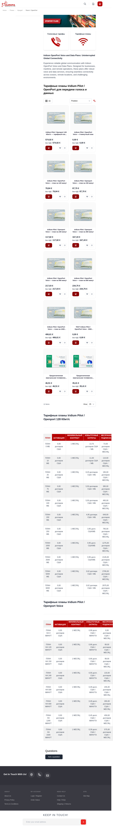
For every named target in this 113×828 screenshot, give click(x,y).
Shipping (60, 804)
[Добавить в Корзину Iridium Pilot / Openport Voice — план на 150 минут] (75, 196)
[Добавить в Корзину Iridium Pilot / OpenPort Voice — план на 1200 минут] (48, 342)
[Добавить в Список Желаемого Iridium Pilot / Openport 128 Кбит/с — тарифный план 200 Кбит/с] (60, 148)
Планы (12, 10)
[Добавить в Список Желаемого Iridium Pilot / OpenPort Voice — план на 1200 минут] (60, 343)
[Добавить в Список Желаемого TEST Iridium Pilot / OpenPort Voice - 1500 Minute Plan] (87, 343)
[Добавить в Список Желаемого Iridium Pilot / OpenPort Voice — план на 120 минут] (60, 197)
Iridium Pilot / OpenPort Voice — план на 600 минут (83, 279)
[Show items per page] (92, 404)
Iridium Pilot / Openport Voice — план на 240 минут (56, 231)
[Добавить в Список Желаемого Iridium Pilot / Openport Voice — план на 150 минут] (87, 197)
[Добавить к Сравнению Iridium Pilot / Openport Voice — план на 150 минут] (92, 197)
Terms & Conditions (11, 804)
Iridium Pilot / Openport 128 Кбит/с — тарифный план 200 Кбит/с (56, 133)
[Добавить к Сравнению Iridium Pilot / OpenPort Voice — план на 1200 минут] (65, 343)
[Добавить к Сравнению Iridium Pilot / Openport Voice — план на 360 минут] (92, 245)
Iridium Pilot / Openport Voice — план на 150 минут (83, 182)
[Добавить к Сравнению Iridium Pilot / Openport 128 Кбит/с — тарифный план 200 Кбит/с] (65, 148)
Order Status (35, 800)
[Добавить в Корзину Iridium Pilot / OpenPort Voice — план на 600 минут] (75, 294)
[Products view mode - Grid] (46, 101)
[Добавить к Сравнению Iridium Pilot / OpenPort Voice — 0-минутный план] (92, 148)
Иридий (19, 10)
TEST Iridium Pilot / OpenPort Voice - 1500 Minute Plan (83, 328)
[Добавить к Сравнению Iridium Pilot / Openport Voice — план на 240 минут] (65, 245)
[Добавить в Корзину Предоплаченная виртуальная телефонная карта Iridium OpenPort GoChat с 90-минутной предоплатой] (48, 391)
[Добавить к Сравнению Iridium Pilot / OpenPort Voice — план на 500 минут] (65, 294)
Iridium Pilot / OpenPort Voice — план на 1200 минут (56, 328)
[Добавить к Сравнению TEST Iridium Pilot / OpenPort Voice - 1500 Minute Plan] (92, 343)
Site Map (86, 796)
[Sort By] (81, 100)
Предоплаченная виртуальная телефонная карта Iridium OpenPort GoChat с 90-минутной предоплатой (56, 377)
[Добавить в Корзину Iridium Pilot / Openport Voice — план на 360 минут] (75, 245)
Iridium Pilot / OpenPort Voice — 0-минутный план (83, 133)
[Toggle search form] (85, 4)
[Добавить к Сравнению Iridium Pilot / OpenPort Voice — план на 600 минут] (92, 294)
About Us (7, 796)
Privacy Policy (9, 800)
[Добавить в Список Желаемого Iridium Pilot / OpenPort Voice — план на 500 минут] (60, 294)
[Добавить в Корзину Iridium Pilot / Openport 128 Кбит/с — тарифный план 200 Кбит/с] (48, 148)
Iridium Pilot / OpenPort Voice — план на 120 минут (56, 182)
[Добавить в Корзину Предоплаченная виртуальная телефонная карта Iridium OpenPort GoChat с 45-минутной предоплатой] (75, 391)
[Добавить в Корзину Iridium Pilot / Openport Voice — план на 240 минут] (48, 245)
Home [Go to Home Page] (5, 10)
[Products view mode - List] (49, 101)
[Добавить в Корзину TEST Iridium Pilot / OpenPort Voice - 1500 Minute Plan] (75, 342)
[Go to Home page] (8, 4)
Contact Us (61, 796)
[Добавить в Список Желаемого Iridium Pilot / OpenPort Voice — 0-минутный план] (87, 148)
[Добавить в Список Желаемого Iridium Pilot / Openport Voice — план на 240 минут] (60, 245)
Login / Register (36, 796)
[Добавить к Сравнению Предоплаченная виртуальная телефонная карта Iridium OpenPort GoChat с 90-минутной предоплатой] (65, 391)
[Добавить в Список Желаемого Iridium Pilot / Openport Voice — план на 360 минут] (87, 245)
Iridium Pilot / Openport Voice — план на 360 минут (83, 231)
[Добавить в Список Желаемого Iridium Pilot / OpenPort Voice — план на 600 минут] (87, 294)
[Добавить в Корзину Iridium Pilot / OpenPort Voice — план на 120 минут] (48, 196)
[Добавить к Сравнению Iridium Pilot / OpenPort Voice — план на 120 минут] (65, 197)
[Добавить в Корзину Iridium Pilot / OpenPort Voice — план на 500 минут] (48, 294)
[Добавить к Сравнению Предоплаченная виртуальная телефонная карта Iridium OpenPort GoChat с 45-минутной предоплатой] (92, 391)
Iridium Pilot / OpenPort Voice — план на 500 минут (56, 279)
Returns (68, 804)
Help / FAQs (61, 800)
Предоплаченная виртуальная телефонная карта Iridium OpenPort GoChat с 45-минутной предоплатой (83, 377)
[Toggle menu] (106, 4)
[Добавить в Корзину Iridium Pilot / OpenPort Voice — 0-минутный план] (75, 148)
